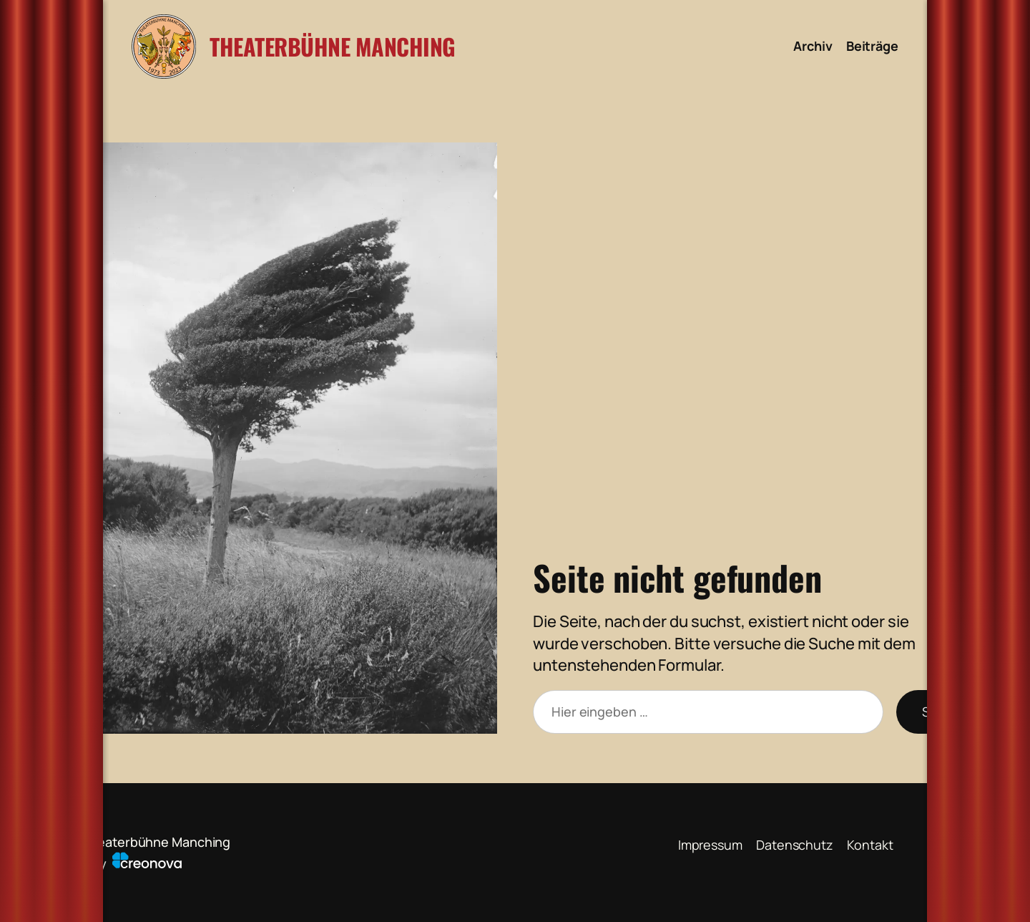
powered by (109, 863)
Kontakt (870, 844)
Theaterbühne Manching (333, 46)
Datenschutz (794, 844)
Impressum (710, 844)
